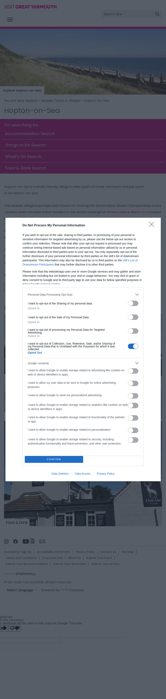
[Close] (153, 225)
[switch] (133, 303)
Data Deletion (60, 473)
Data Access (83, 473)
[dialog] (83, 349)
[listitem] (83, 294)
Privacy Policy (105, 473)
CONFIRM (54, 459)
